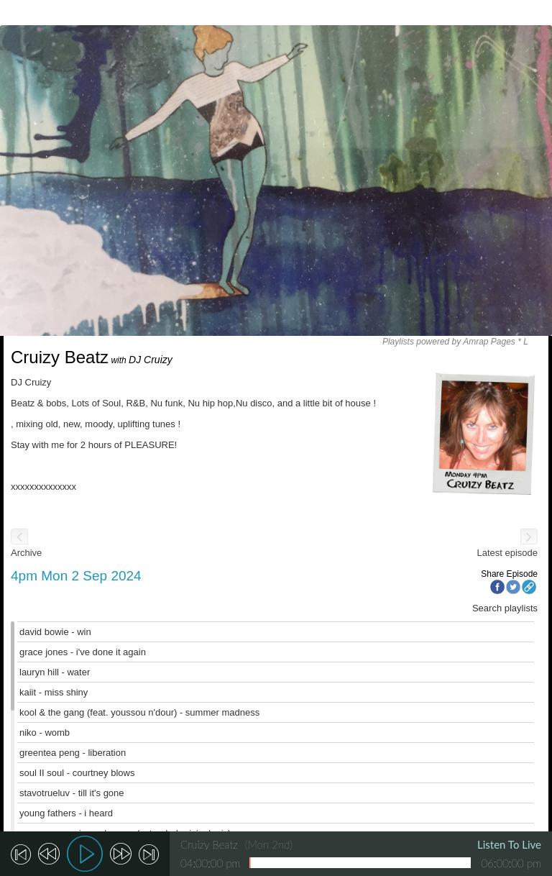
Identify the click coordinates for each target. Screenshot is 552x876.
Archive (26, 552)
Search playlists (505, 608)
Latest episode (507, 552)
